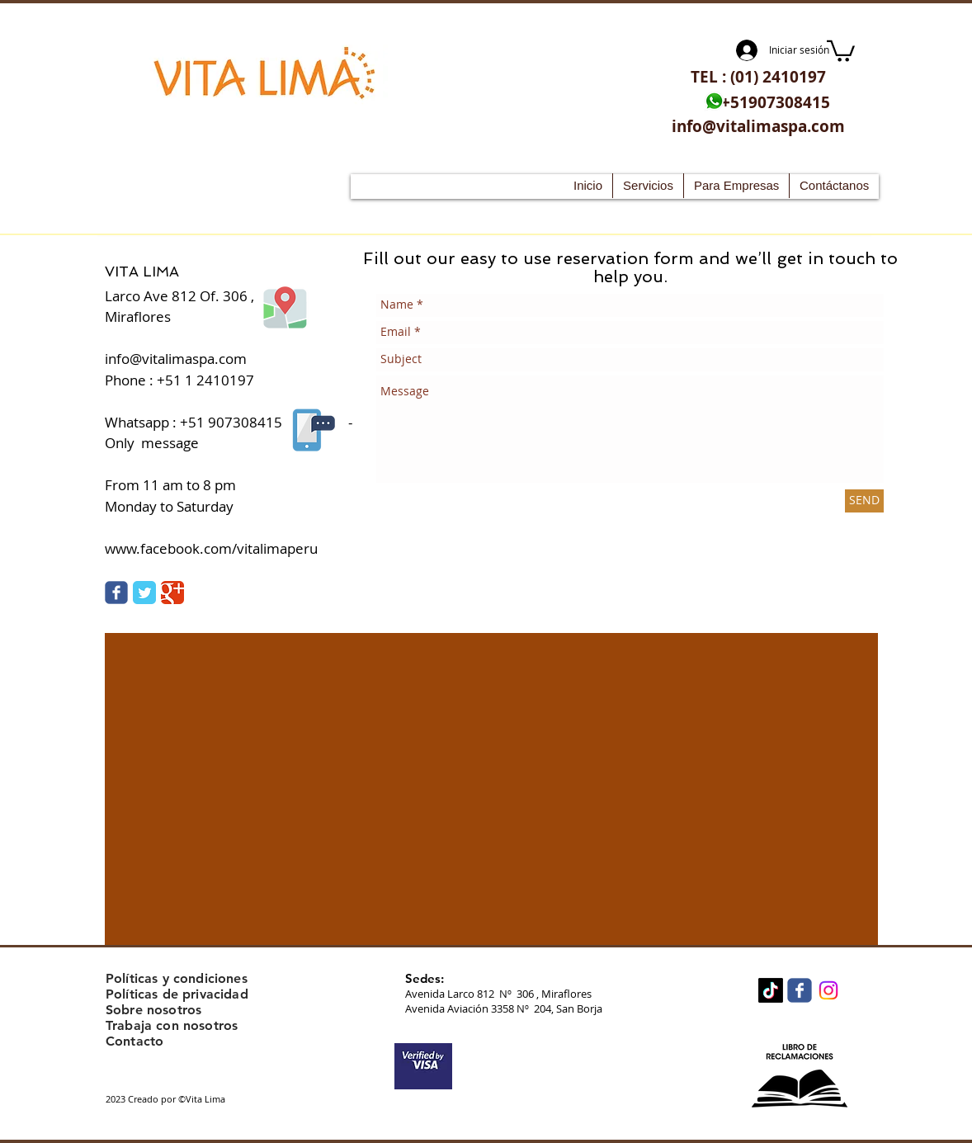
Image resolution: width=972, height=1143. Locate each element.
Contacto (134, 1041)
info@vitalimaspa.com (176, 358)
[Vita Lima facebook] (116, 592)
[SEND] (864, 500)
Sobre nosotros (153, 1010)
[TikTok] (770, 990)
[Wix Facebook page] (799, 990)
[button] (841, 50)
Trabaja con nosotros (172, 1025)
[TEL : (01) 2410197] (758, 77)
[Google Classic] (172, 592)
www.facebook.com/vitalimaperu (211, 548)
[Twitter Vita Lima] (144, 592)
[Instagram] (828, 990)
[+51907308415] (775, 103)
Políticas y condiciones (177, 978)
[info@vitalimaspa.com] (758, 126)
